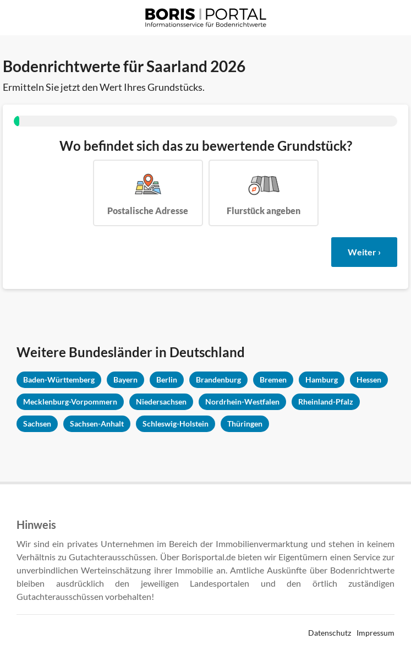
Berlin (166, 379)
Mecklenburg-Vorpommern (70, 401)
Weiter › (364, 252)
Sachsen (37, 423)
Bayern (125, 379)
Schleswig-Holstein (176, 423)
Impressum (375, 632)
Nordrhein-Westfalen (242, 401)
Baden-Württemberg (59, 379)
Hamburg (321, 379)
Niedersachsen (161, 401)
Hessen (369, 379)
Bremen (273, 379)
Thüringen (244, 423)
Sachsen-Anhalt (97, 423)
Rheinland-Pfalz (325, 401)
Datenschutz (329, 632)
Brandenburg (218, 379)
